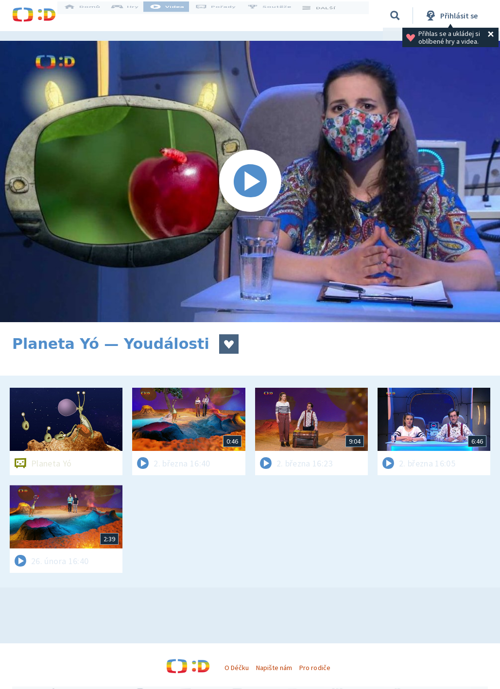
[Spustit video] (250, 181)
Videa (175, 15)
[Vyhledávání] (395, 15)
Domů (90, 15)
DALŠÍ (326, 15)
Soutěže (277, 15)
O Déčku (236, 667)
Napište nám (274, 667)
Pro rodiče (314, 667)
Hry (133, 15)
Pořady (224, 15)
